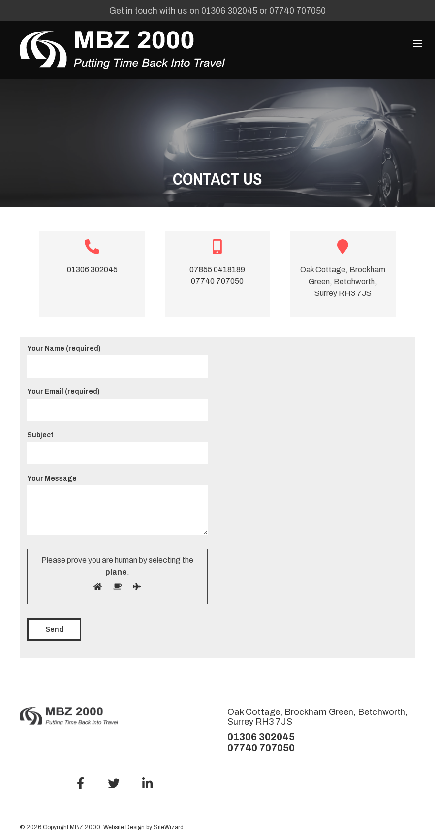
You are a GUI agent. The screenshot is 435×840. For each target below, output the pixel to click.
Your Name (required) (117, 357)
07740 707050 (297, 11)
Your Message (117, 505)
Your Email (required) (117, 401)
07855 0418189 (217, 269)
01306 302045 (229, 11)
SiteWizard (169, 827)
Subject (117, 444)
